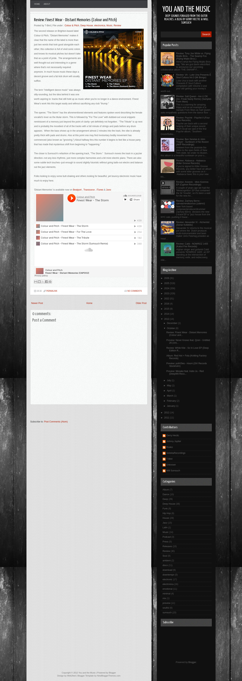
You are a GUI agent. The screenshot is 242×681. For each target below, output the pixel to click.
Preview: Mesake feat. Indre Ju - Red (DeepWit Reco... (185, 372)
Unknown (171, 464)
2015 (167, 309)
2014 (167, 314)
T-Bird (169, 459)
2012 (167, 412)
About (47, 4)
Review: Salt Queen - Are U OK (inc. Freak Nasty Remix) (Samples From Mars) (193, 99)
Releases (167, 546)
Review (117, 25)
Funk (165, 508)
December (172, 323)
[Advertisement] (74, 414)
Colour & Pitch (72, 25)
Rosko (169, 447)
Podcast (167, 537)
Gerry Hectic (172, 435)
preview (166, 603)
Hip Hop (167, 513)
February (172, 401)
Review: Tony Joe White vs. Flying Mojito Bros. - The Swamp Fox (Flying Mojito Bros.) (193, 56)
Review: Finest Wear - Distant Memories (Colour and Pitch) (75, 20)
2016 (167, 303)
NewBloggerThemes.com (108, 676)
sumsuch (167, 612)
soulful (166, 608)
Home (37, 4)
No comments (134, 291)
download (167, 570)
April (169, 390)
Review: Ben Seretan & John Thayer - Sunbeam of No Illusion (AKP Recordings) (192, 142)
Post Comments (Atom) (56, 421)
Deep (165, 499)
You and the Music (186, 9)
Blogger (192, 662)
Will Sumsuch (173, 470)
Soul (165, 556)
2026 (167, 278)
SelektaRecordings (175, 453)
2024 (167, 288)
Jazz (165, 522)
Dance (166, 494)
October (171, 328)
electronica (99, 25)
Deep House (86, 25)
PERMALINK (51, 291)
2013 (167, 319)
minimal (166, 593)
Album (166, 489)
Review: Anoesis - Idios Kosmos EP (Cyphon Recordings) (192, 183)
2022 (167, 298)
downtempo (168, 574)
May (169, 385)
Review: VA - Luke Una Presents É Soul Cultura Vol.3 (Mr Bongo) (193, 76)
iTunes (100, 189)
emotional (167, 589)
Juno (108, 189)
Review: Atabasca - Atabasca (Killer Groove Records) (191, 162)
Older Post (141, 303)
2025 (167, 283)
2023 (167, 293)
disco (165, 565)
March (170, 395)
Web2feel (71, 676)
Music (109, 25)
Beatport (77, 189)
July (169, 380)
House (166, 518)
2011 (167, 417)
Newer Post (37, 303)
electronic (167, 579)
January (171, 406)
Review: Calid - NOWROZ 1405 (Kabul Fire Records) (192, 245)
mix (164, 598)
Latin (165, 527)
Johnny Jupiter (173, 441)
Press (165, 541)
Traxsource (89, 189)
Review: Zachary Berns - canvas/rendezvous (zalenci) (190, 202)
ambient (167, 560)
